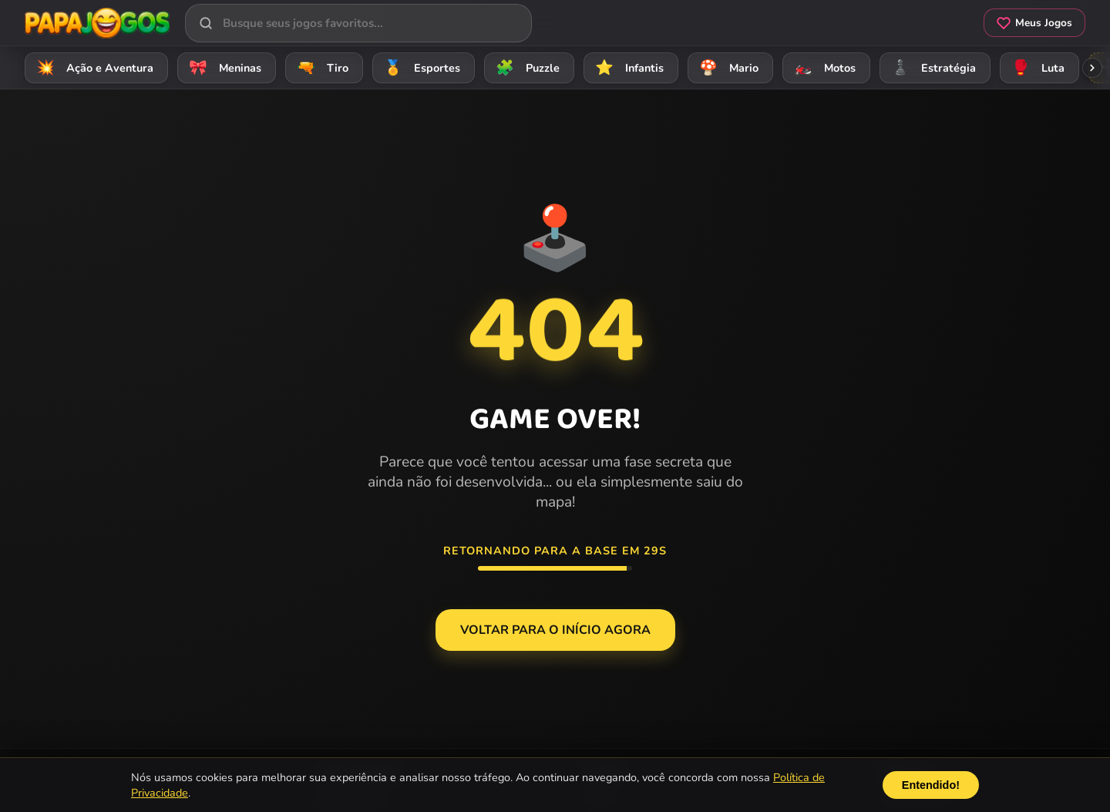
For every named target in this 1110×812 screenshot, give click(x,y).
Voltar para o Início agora (555, 630)
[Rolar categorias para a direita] (1092, 68)
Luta (1036, 67)
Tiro (320, 67)
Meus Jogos (1034, 22)
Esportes (419, 67)
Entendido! (931, 785)
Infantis (627, 67)
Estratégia (931, 67)
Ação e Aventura (92, 67)
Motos (822, 67)
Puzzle (525, 67)
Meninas (222, 67)
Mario (726, 67)
